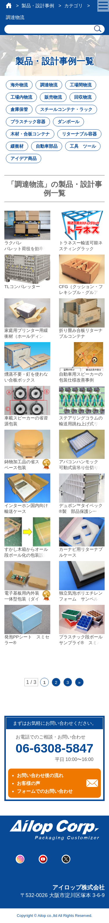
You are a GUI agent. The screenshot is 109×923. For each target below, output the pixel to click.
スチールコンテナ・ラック (66, 109)
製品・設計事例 (38, 5)
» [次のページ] (79, 682)
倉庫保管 (19, 109)
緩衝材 (17, 146)
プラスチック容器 (27, 121)
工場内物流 (21, 97)
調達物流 (49, 84)
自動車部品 (47, 146)
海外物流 (19, 84)
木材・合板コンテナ (30, 133)
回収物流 (83, 97)
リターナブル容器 (79, 133)
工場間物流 (81, 84)
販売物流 (53, 97)
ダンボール (68, 121)
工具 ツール (83, 146)
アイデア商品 (23, 158)
